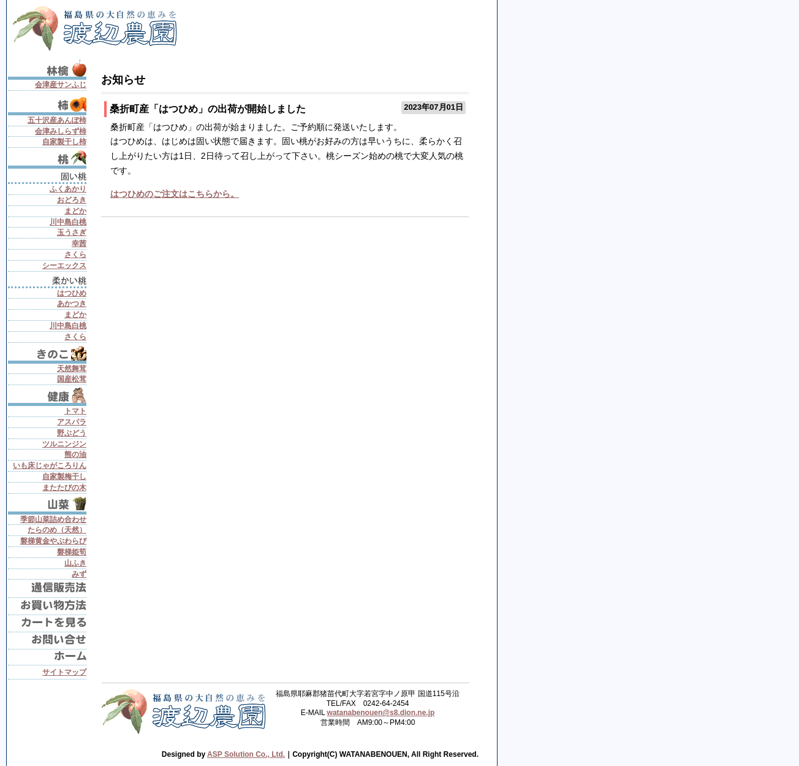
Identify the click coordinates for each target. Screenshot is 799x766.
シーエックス (64, 265)
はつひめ (71, 293)
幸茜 (79, 243)
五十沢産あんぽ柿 (57, 120)
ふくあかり (68, 189)
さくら (75, 254)
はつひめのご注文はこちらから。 (174, 194)
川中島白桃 (68, 222)
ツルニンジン (64, 444)
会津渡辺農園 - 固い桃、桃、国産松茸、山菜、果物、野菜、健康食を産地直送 (99, 26)
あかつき (71, 303)
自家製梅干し (64, 476)
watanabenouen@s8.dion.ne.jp (381, 712)
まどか (75, 211)
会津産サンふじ (60, 84)
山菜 (47, 503)
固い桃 (47, 175)
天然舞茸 (71, 368)
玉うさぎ (71, 232)
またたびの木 (64, 487)
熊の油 (75, 454)
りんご (47, 68)
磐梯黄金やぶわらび (53, 541)
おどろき (71, 200)
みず (79, 574)
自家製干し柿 (64, 141)
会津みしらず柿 (60, 131)
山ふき (75, 563)
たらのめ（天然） (57, 530)
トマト (75, 411)
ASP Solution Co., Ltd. (246, 754)
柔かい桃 (47, 279)
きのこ (47, 353)
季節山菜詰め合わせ (53, 519)
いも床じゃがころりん (49, 465)
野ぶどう (71, 433)
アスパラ (71, 422)
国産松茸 (71, 379)
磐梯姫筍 (71, 552)
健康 (47, 395)
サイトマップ (64, 672)
